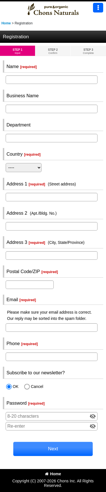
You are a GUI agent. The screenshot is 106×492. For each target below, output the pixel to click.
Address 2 (17, 213)
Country (15, 154)
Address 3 (17, 242)
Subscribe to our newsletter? (36, 372)
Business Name (23, 95)
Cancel (37, 386)
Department (19, 124)
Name (13, 66)
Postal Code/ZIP (23, 271)
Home (53, 474)
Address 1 (17, 183)
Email (12, 299)
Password (17, 403)
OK (15, 386)
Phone (13, 343)
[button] (98, 7)
